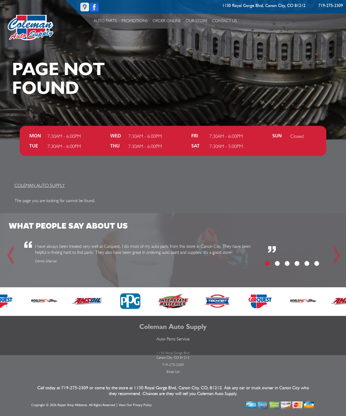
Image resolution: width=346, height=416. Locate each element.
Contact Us (224, 20)
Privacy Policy (142, 405)
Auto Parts (105, 20)
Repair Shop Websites (72, 405)
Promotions (135, 20)
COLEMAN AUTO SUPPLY (39, 185)
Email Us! (173, 372)
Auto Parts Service (173, 339)
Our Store (196, 20)
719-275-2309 (330, 6)
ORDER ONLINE (167, 20)
